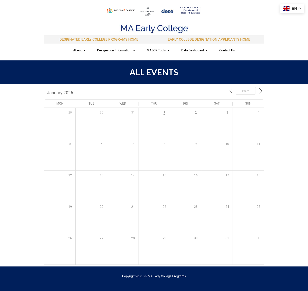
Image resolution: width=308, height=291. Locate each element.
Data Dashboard (194, 50)
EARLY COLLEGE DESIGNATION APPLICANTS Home (209, 39)
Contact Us (227, 50)
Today (246, 91)
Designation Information (116, 50)
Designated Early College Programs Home (99, 39)
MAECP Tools (158, 50)
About (79, 50)
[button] (79, 50)
